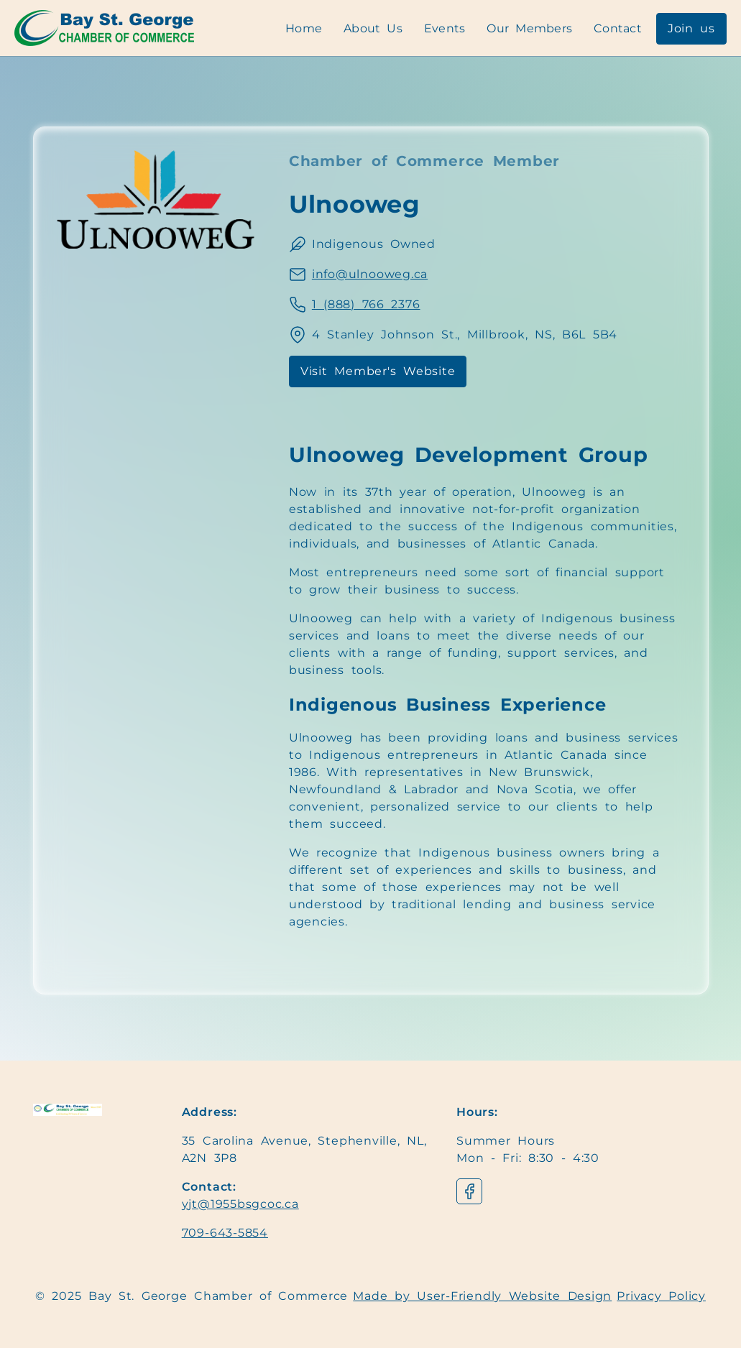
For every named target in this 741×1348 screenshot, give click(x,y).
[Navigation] (104, 28)
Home (303, 28)
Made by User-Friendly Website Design (482, 1296)
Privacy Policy (661, 1296)
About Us (373, 28)
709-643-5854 (225, 1232)
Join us (691, 28)
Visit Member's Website (378, 371)
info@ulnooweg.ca (370, 274)
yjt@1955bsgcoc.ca (240, 1204)
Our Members (529, 28)
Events (445, 28)
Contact (618, 28)
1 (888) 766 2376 (366, 304)
